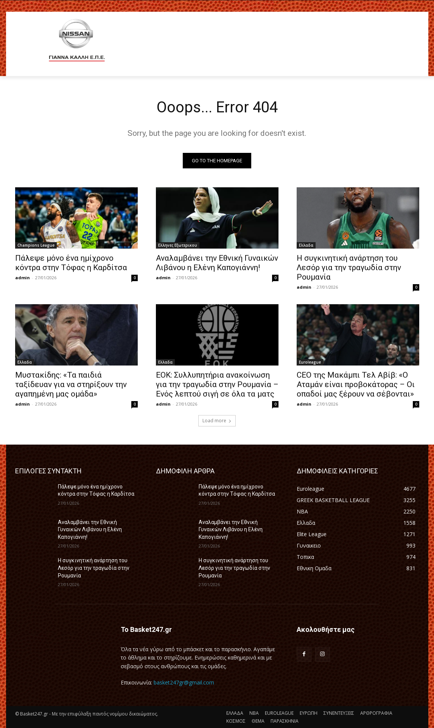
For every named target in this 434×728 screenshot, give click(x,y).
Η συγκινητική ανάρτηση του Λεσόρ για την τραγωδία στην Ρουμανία (349, 268)
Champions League (35, 245)
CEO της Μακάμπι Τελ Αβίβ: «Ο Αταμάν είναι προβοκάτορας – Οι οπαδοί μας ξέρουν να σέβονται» (356, 384)
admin (22, 277)
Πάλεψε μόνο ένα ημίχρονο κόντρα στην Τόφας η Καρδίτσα (71, 263)
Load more (217, 420)
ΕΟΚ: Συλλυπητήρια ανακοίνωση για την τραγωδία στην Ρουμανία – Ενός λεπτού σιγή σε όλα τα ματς (217, 384)
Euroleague (310, 362)
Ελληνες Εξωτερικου (177, 245)
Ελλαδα (306, 245)
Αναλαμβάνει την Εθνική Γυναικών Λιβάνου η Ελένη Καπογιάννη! (217, 263)
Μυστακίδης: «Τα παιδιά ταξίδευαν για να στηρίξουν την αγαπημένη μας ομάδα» (71, 384)
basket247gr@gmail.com (184, 682)
